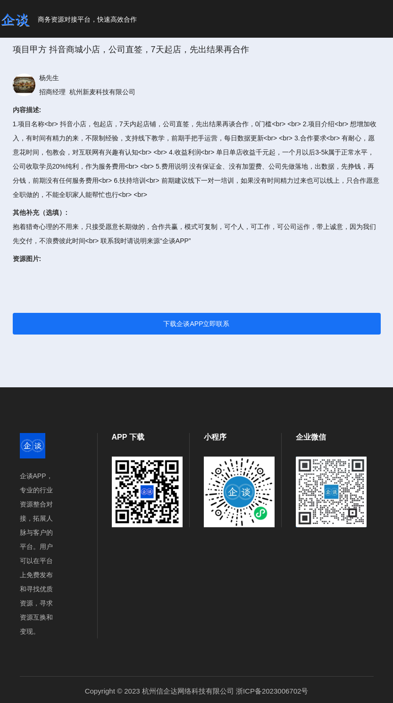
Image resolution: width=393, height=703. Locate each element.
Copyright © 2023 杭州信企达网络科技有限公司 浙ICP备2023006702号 (197, 691)
